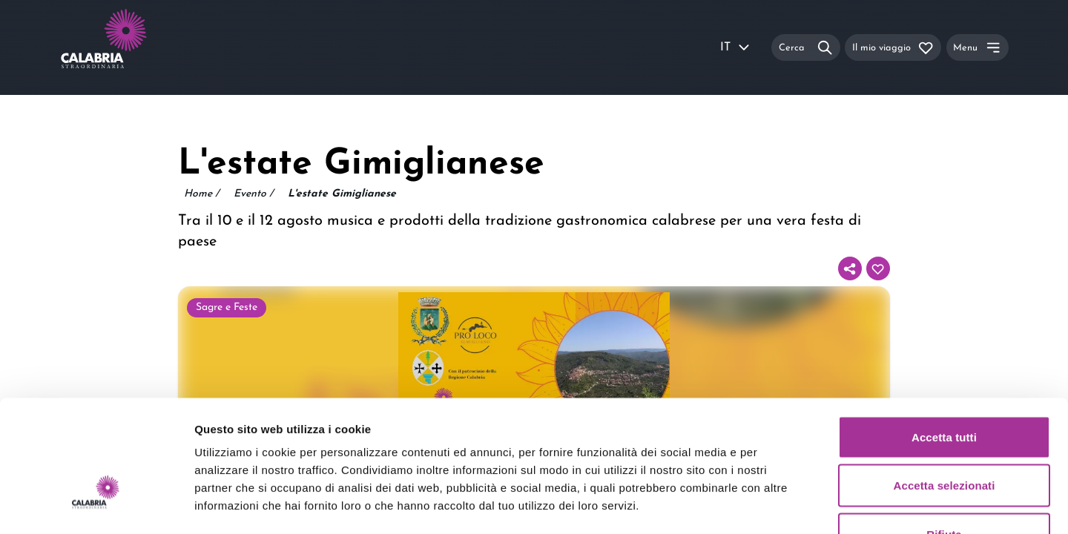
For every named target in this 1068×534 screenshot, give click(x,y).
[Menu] (977, 47)
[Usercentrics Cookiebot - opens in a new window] (96, 505)
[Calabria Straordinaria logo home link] (132, 47)
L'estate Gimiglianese (342, 194)
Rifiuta (943, 436)
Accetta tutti (944, 339)
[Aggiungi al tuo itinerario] (878, 268)
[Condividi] (850, 268)
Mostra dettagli (780, 504)
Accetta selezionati (944, 388)
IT (735, 47)
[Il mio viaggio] (893, 47)
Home (201, 194)
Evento (253, 194)
